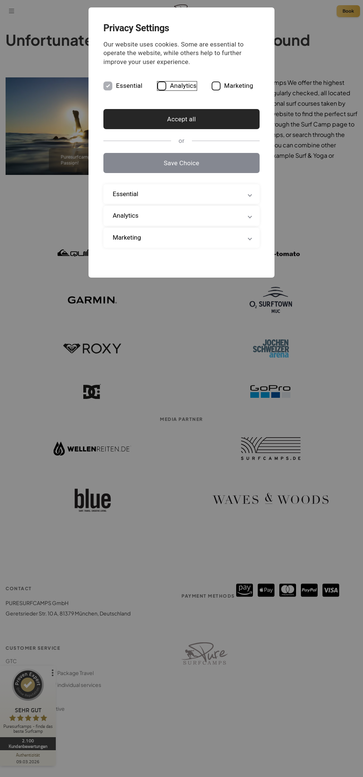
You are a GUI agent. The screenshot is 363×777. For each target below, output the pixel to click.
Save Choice (181, 163)
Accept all (181, 119)
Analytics (183, 85)
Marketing (238, 85)
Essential (129, 85)
